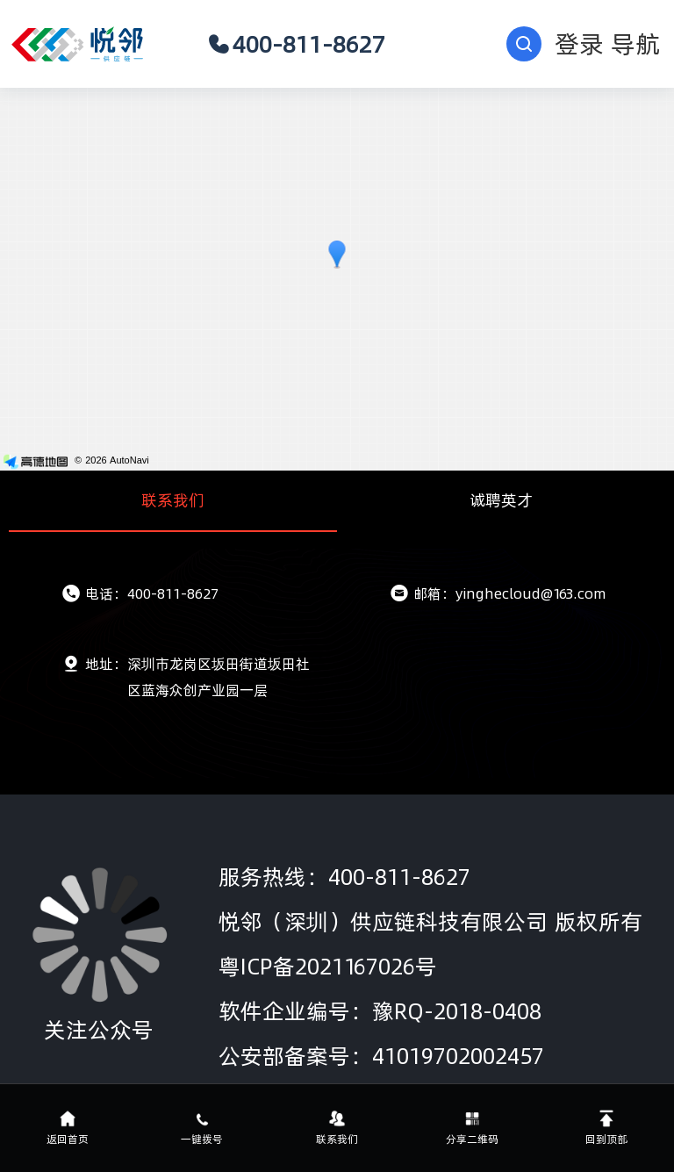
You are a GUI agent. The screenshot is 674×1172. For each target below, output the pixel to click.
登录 (579, 44)
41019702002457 (458, 1056)
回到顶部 (606, 1128)
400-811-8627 (296, 44)
